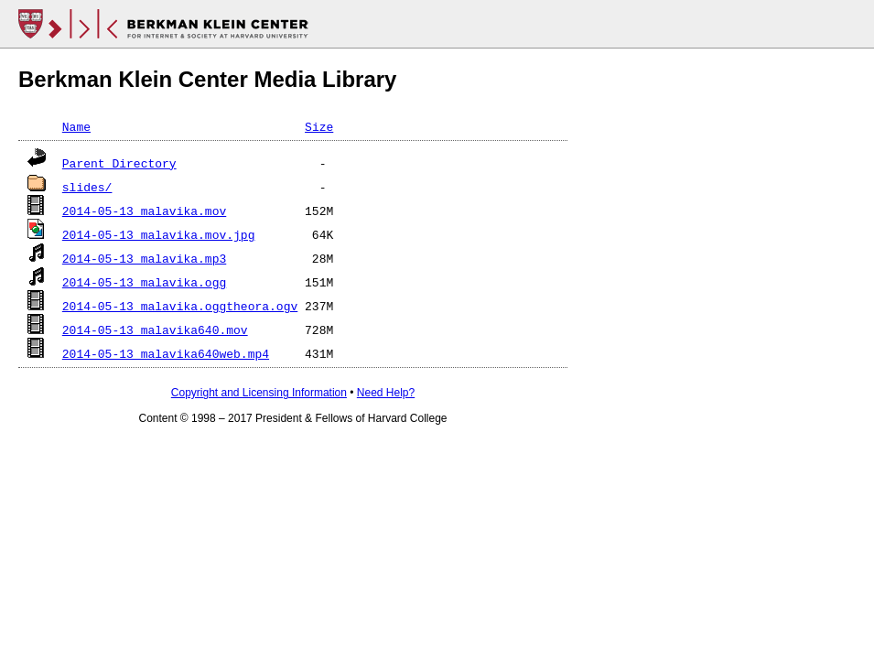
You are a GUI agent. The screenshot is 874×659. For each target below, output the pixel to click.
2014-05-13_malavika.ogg (144, 282)
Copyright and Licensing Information (259, 392)
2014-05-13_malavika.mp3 (144, 258)
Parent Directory (119, 163)
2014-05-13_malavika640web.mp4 (165, 353)
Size (319, 126)
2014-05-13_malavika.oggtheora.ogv (179, 305)
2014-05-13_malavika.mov (144, 210)
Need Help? (386, 392)
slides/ (87, 186)
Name (76, 126)
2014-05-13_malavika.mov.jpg (158, 234)
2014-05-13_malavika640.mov (155, 329)
